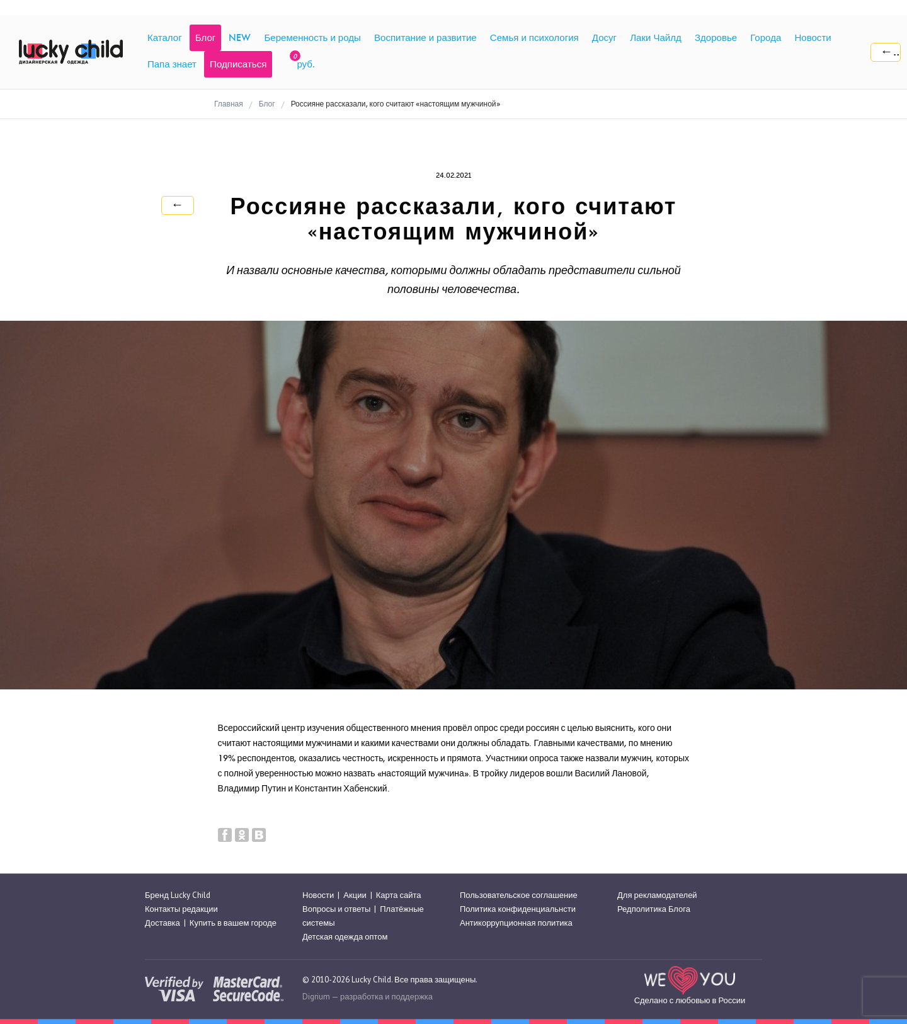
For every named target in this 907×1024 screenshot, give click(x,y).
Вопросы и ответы (336, 909)
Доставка (162, 923)
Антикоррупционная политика (516, 923)
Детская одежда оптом (345, 937)
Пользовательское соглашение (519, 895)
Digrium (316, 996)
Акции (354, 895)
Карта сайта (398, 895)
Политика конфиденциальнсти (518, 909)
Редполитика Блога (653, 909)
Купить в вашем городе (233, 923)
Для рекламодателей (657, 895)
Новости (318, 895)
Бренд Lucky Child (177, 895)
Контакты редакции (181, 909)
